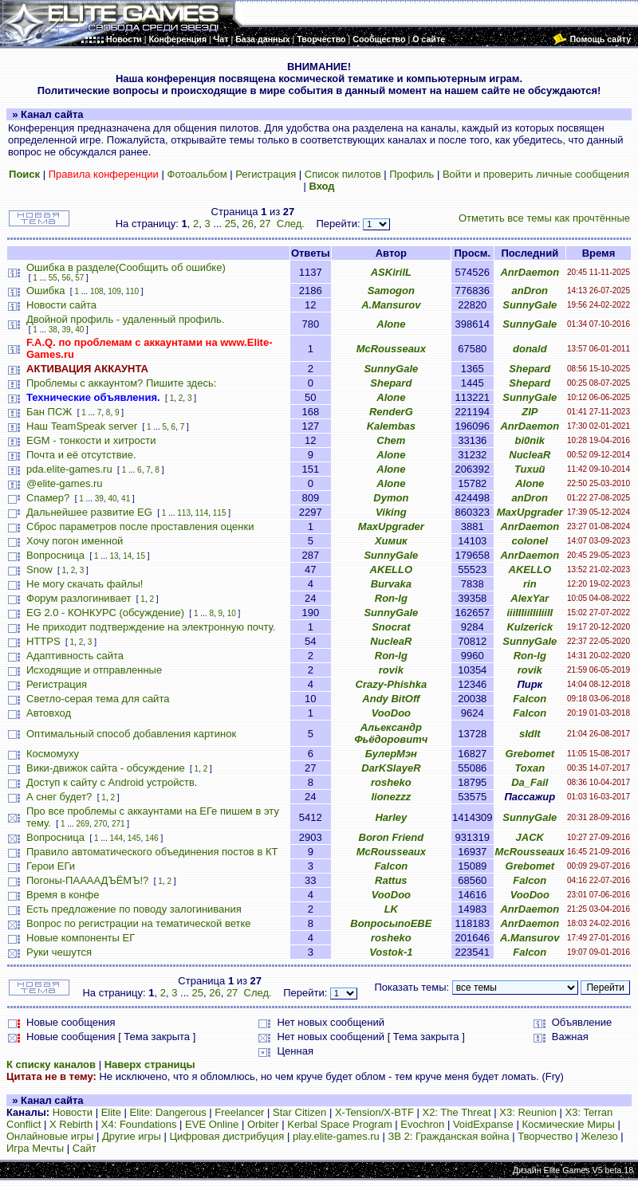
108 (97, 291)
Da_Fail (529, 782)
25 (230, 224)
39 (66, 329)
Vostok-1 (390, 952)
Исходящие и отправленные (94, 670)
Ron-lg (391, 598)
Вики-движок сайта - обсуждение (105, 768)
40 (79, 329)
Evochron (422, 1124)
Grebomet (530, 754)
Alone (390, 324)
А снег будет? (59, 797)
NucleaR (529, 455)
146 (152, 838)
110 (132, 291)
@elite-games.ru (64, 483)
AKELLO (391, 569)
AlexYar (529, 598)
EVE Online (211, 1124)
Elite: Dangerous (168, 1112)
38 (53, 329)
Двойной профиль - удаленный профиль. (125, 319)
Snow (39, 569)
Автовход (48, 713)
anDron (530, 290)
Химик (391, 541)
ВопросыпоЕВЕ (390, 923)
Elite (111, 1112)
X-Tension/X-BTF (374, 1112)
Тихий (529, 469)
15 (140, 556)
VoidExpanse (483, 1124)
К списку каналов (51, 1064)
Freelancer (239, 1112)
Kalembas (391, 426)
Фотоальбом (197, 174)
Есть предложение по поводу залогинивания (134, 909)
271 (118, 823)
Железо (599, 1136)
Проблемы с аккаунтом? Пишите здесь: (121, 383)
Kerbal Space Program (339, 1124)
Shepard (529, 369)
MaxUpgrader (530, 512)
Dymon (390, 498)
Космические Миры (568, 1124)
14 (127, 556)
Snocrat (391, 627)
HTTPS (43, 641)
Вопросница (55, 555)
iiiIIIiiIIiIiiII (529, 613)
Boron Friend (391, 837)
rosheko (391, 782)
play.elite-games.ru (336, 1136)
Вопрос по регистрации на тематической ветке (138, 923)
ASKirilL (391, 272)
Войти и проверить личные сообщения (536, 174)
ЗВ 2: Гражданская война (448, 1136)
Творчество (545, 1136)
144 (116, 838)
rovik (391, 670)
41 (125, 498)
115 (219, 513)
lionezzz (391, 797)
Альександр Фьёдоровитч (390, 733)
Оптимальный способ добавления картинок (131, 734)
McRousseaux (391, 349)
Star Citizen (299, 1112)
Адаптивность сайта (75, 656)
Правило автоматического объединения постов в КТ (152, 852)
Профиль (411, 174)
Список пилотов (343, 174)
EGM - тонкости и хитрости (91, 440)
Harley (391, 817)
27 (264, 224)
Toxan (529, 768)
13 (113, 556)
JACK (530, 837)
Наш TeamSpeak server (81, 426)
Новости (73, 1112)
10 (231, 613)
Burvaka (391, 584)
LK (391, 909)
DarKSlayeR (390, 768)
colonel (530, 541)
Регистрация (265, 174)
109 (114, 291)
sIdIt (530, 734)
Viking (391, 512)
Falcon (529, 699)
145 (134, 838)
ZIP (530, 412)
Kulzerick (529, 627)
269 (82, 823)
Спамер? (47, 498)
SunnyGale (529, 305)
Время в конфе (62, 895)
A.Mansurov (390, 305)
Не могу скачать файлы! (84, 584)
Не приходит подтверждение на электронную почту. (150, 627)
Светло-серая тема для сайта (97, 699)
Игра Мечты (35, 1148)
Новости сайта (61, 305)
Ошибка (45, 290)
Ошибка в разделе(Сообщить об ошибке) (126, 267)
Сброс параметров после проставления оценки (140, 526)
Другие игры (131, 1136)
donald (530, 349)
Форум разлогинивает (78, 598)
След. (291, 224)
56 (66, 277)
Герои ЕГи (50, 866)
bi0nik (530, 440)
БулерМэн (391, 754)
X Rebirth (71, 1124)
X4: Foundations (139, 1124)
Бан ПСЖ (49, 412)
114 (202, 513)
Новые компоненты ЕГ (80, 938)
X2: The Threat (456, 1112)
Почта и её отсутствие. (81, 455)
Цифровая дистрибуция (226, 1136)
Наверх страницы (149, 1064)
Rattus (391, 880)
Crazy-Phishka (391, 684)
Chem (390, 440)
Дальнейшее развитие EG (89, 512)
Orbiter (263, 1124)
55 (53, 277)
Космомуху (52, 754)
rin (530, 584)
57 (79, 277)
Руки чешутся (59, 952)
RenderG (391, 412)
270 (101, 823)
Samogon (391, 290)
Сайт (84, 1148)
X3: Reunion (528, 1112)
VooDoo (391, 713)
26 (247, 224)
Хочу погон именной (74, 541)
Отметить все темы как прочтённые (544, 218)
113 (184, 513)
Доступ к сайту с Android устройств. (111, 782)
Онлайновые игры (49, 1136)
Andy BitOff (390, 699)
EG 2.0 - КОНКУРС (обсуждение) (105, 613)
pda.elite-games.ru (69, 469)
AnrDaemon (529, 272)
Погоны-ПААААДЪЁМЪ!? (87, 880)
